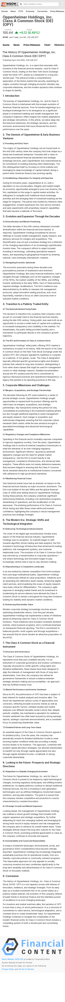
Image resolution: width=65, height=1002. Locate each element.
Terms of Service (26, 969)
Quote (6, 45)
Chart (47, 45)
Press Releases (32, 45)
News (13, 11)
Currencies (42, 11)
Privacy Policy (8, 969)
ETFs (21, 11)
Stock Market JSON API (12, 959)
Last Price (7, 30)
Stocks (4, 11)
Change (29, 30)
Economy (30, 11)
